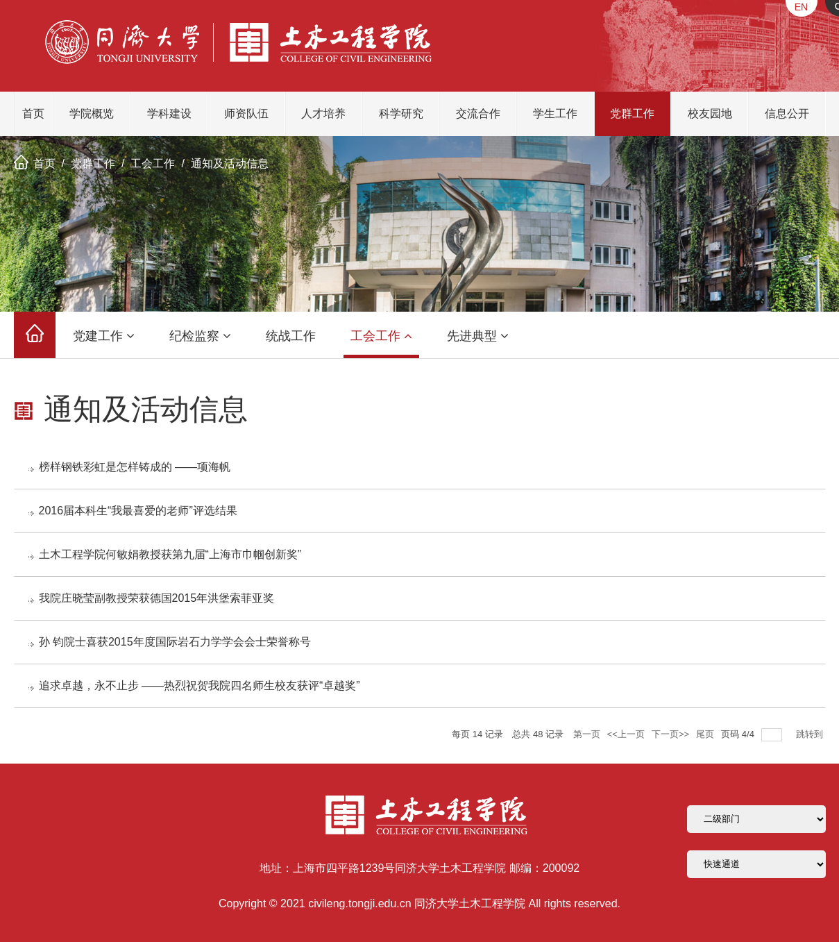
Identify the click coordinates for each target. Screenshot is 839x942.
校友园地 (710, 113)
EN (801, 6)
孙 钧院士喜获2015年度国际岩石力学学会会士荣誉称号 (175, 642)
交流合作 (478, 113)
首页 (33, 113)
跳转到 (811, 734)
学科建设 (169, 113)
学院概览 (91, 113)
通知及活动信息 (230, 163)
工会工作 (152, 163)
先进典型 (478, 336)
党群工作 (632, 113)
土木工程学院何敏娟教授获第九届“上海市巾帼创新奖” (170, 554)
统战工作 (291, 336)
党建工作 (104, 336)
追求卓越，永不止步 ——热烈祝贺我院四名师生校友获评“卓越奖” (199, 685)
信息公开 (787, 113)
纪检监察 (200, 336)
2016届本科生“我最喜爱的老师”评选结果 (138, 510)
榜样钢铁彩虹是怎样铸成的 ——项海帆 (134, 467)
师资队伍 (246, 113)
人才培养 (323, 113)
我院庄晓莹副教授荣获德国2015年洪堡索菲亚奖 (157, 598)
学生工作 (555, 113)
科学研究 (401, 113)
